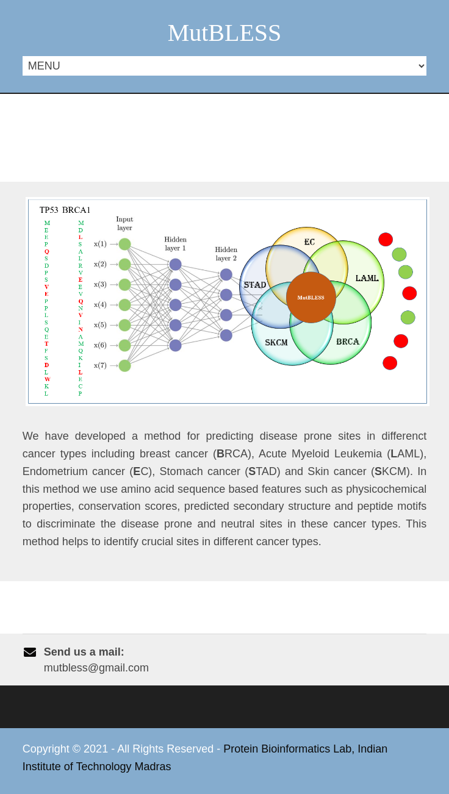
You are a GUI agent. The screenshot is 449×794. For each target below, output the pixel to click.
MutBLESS (225, 32)
